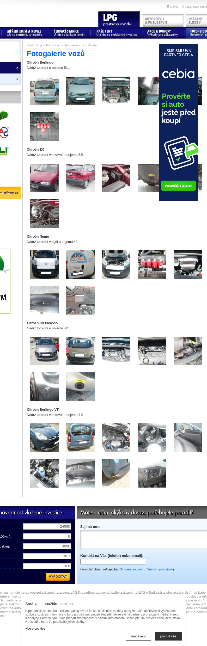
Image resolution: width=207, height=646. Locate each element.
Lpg (39, 45)
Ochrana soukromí (132, 569)
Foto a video (53, 45)
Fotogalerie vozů (74, 45)
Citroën (92, 45)
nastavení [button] (138, 636)
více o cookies (35, 628)
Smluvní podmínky (160, 569)
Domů (174, 6)
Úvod (30, 45)
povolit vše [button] (168, 636)
